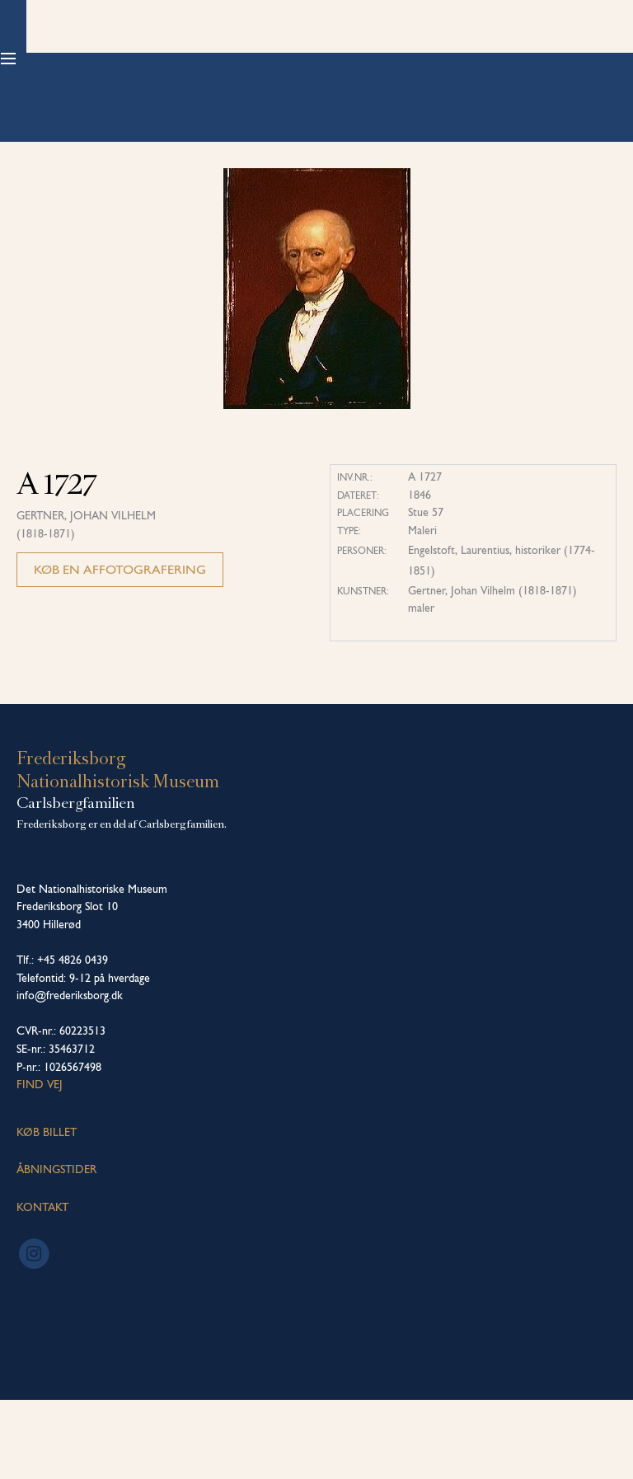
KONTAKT (42, 1286)
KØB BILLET (46, 1211)
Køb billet (559, 58)
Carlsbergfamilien (75, 882)
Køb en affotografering (120, 648)
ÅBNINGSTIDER (56, 1248)
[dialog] (602, 1446)
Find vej (39, 1163)
